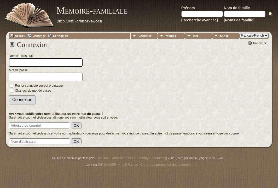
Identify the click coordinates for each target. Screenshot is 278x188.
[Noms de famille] (239, 20)
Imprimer (260, 43)
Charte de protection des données (166, 165)
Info (196, 36)
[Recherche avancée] (199, 20)
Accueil (20, 36)
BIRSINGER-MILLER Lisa (117, 165)
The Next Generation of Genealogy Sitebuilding (131, 158)
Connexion (60, 36)
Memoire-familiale (92, 10)
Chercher (38, 36)
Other (224, 36)
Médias (171, 36)
